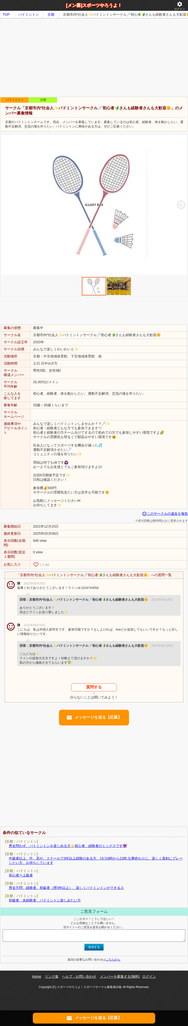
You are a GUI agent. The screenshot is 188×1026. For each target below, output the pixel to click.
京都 (50, 14)
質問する (94, 687)
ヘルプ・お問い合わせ (79, 976)
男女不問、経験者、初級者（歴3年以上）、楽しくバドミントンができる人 (66, 888)
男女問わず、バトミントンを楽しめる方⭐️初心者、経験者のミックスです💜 (68, 846)
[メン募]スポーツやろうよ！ (94, 5)
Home (36, 976)
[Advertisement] (94, 57)
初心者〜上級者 (21, 875)
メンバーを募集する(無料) (120, 976)
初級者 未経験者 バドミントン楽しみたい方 (45, 900)
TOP (6, 14)
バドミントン (28, 14)
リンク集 (52, 976)
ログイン (179, 5)
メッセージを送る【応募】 (94, 718)
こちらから (113, 959)
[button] (181, 204)
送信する (94, 947)
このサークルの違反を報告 (165, 514)
